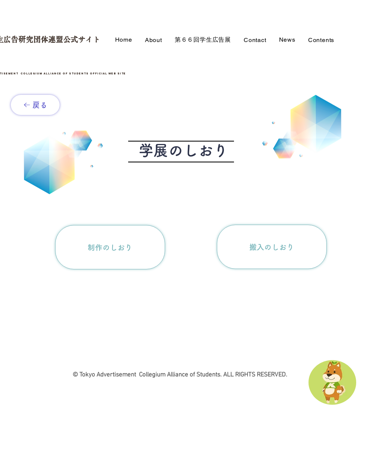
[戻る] (35, 105)
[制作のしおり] (110, 247)
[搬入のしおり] (272, 247)
